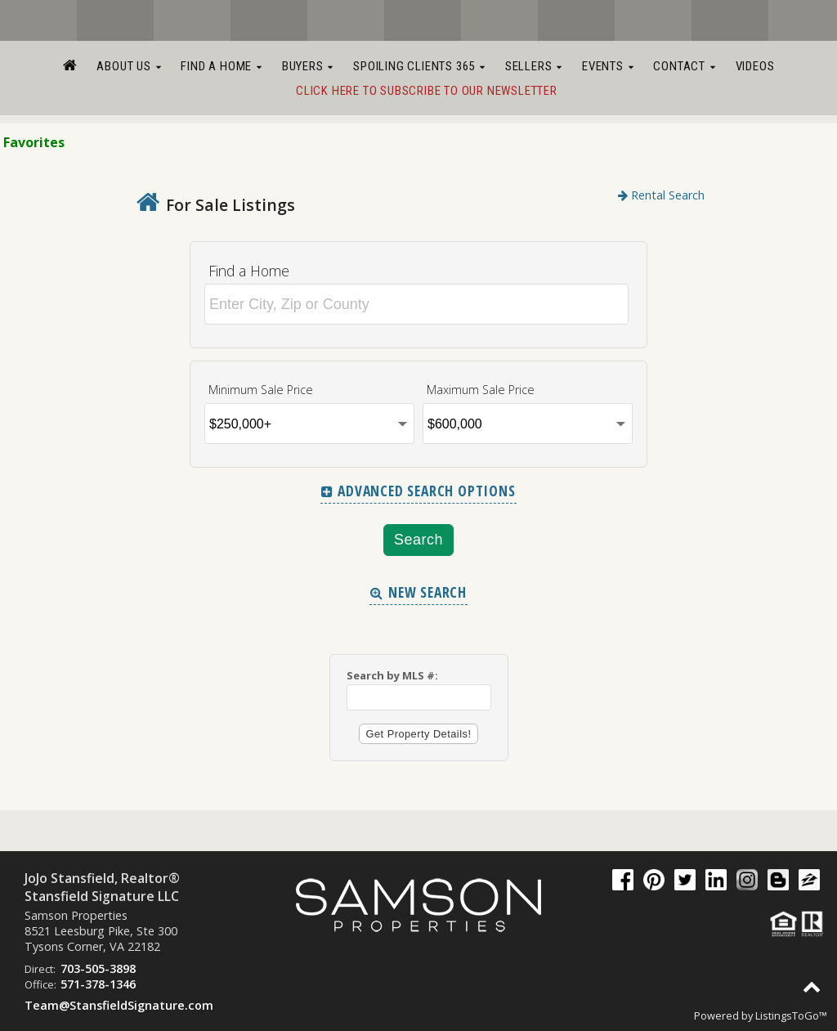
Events (607, 66)
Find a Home (221, 66)
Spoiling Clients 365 (419, 66)
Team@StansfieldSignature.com (119, 1005)
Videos (755, 66)
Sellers (533, 66)
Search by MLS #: (392, 675)
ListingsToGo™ (791, 1015)
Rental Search (661, 195)
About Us (128, 66)
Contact (684, 66)
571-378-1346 (98, 984)
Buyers (307, 66)
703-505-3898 (98, 968)
